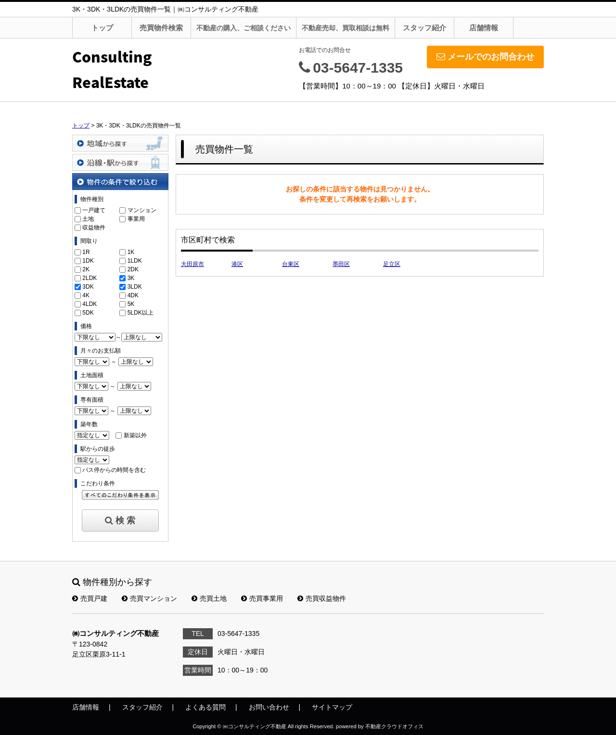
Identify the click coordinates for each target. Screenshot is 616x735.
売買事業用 (262, 598)
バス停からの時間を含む (114, 470)
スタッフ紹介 (424, 28)
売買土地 (209, 598)
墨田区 (341, 264)
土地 (88, 218)
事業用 (136, 218)
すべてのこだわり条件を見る (120, 495)
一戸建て (93, 210)
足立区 (391, 264)
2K (86, 269)
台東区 (290, 264)
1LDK (135, 260)
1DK (87, 260)
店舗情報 (483, 28)
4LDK (89, 304)
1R (86, 252)
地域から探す (120, 143)
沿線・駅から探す (120, 162)
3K (131, 278)
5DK (87, 312)
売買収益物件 (321, 598)
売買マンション (149, 598)
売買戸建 (89, 598)
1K (131, 252)
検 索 (120, 520)
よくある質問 (205, 707)
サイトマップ (332, 707)
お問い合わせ (269, 707)
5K (131, 304)
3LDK (135, 286)
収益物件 (93, 227)
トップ (102, 28)
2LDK (89, 278)
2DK (133, 269)
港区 (237, 264)
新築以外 (135, 435)
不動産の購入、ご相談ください (243, 28)
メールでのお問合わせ (485, 57)
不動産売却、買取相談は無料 (345, 28)
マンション (142, 210)
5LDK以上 (141, 312)
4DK (133, 295)
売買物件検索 (161, 28)
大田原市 (192, 264)
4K (86, 295)
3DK (87, 286)
